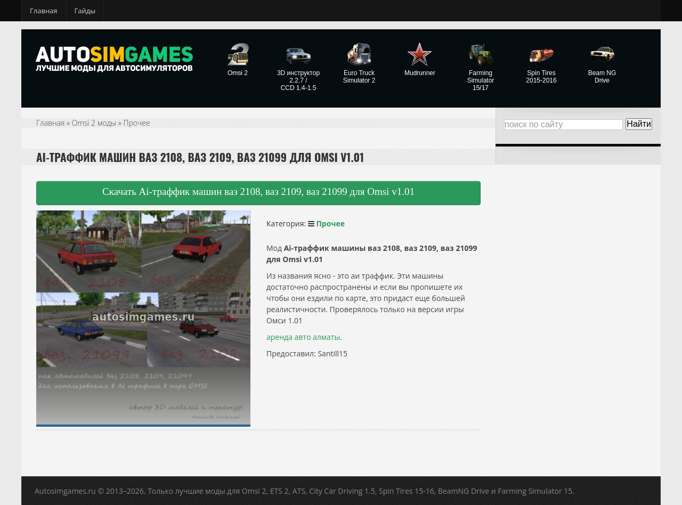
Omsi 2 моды (94, 123)
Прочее (137, 123)
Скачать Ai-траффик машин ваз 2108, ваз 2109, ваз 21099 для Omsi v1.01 (258, 191)
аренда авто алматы (303, 337)
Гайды (85, 10)
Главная (44, 10)
